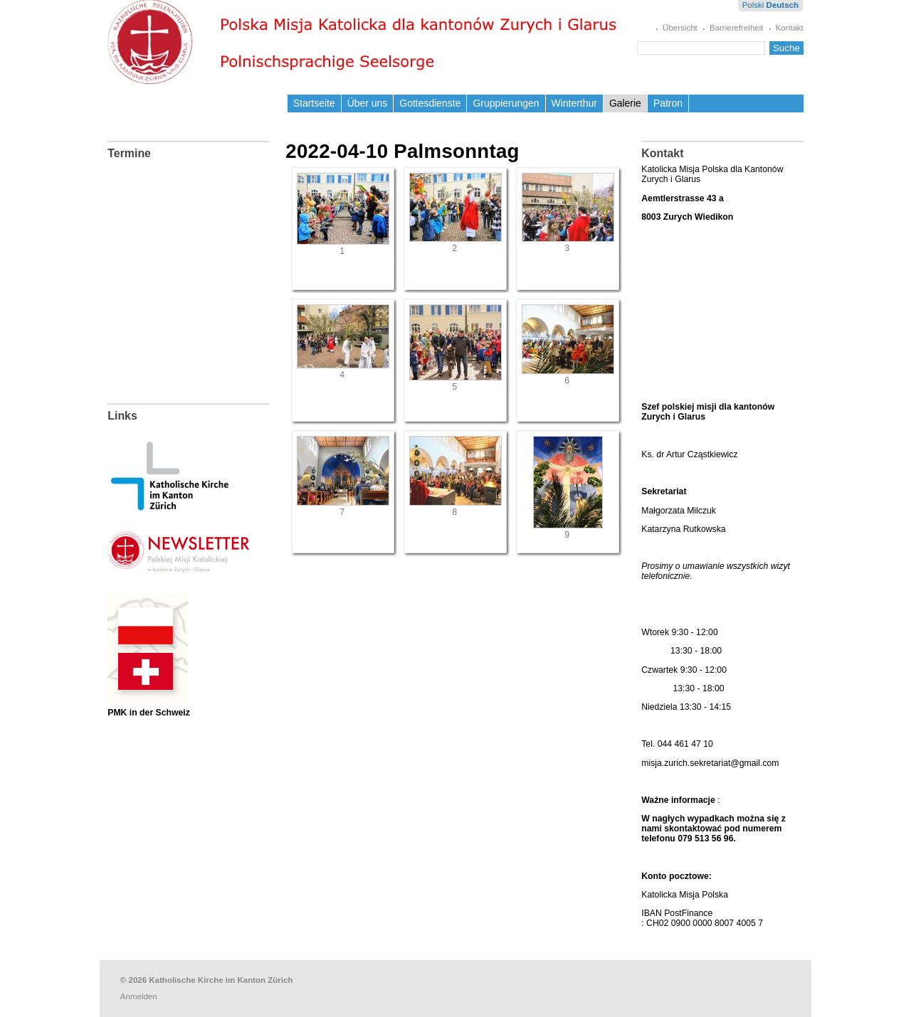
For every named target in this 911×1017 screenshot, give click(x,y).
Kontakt (790, 27)
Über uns (367, 103)
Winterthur (574, 103)
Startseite (314, 103)
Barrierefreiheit (737, 27)
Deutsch (783, 5)
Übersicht (680, 27)
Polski (753, 5)
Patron (668, 103)
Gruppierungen (506, 103)
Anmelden (138, 996)
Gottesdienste (429, 103)
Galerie (625, 103)
